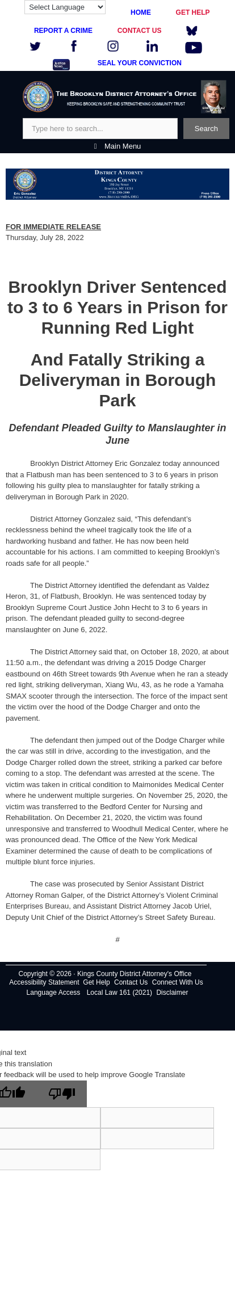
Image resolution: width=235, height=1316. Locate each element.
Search (206, 128)
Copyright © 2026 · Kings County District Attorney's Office (104, 974)
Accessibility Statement (44, 982)
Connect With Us (177, 982)
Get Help (96, 982)
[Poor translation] (62, 1093)
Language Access (54, 993)
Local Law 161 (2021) (119, 993)
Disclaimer (172, 993)
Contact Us (131, 982)
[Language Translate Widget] (65, 7)
